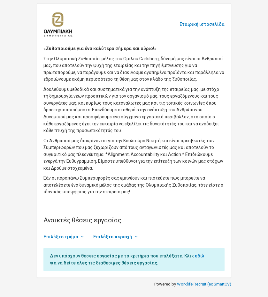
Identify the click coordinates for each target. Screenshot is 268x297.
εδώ (199, 255)
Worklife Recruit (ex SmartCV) (204, 284)
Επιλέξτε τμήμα (60, 236)
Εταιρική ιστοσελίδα (202, 24)
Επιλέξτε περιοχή (112, 236)
